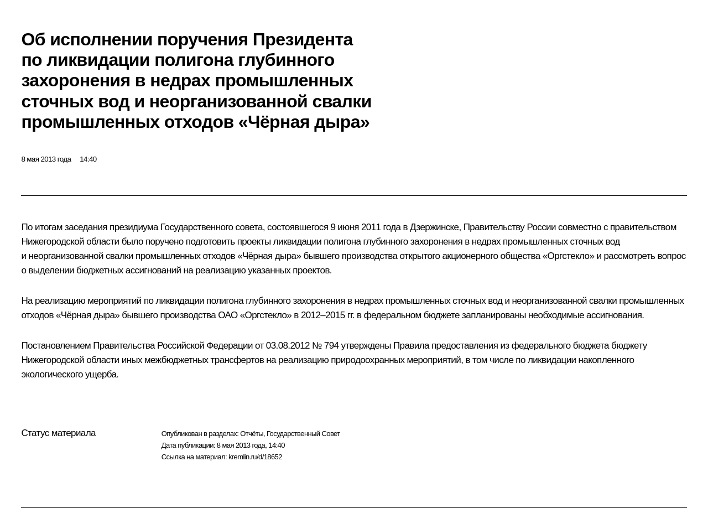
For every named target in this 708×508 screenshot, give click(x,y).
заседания (86, 227)
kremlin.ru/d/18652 (255, 457)
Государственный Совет (303, 433)
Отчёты (251, 433)
